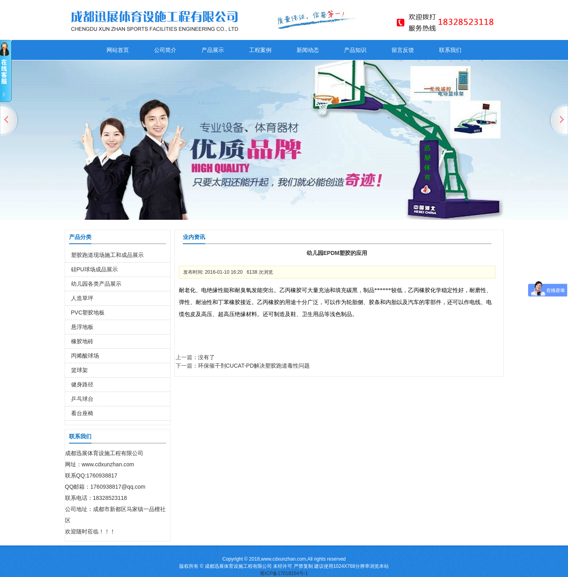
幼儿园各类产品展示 (96, 284)
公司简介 (165, 50)
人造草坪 (82, 298)
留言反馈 (403, 50)
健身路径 (82, 384)
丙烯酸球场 (85, 355)
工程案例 (260, 50)
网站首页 (118, 50)
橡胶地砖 (82, 341)
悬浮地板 (82, 327)
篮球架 (79, 370)
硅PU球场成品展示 (94, 269)
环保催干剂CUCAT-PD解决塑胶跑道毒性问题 (254, 365)
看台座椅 (82, 413)
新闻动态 (308, 50)
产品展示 (213, 50)
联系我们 (450, 50)
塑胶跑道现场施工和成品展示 (107, 255)
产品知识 (355, 50)
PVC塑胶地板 (88, 312)
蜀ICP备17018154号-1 (284, 573)
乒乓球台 (82, 399)
